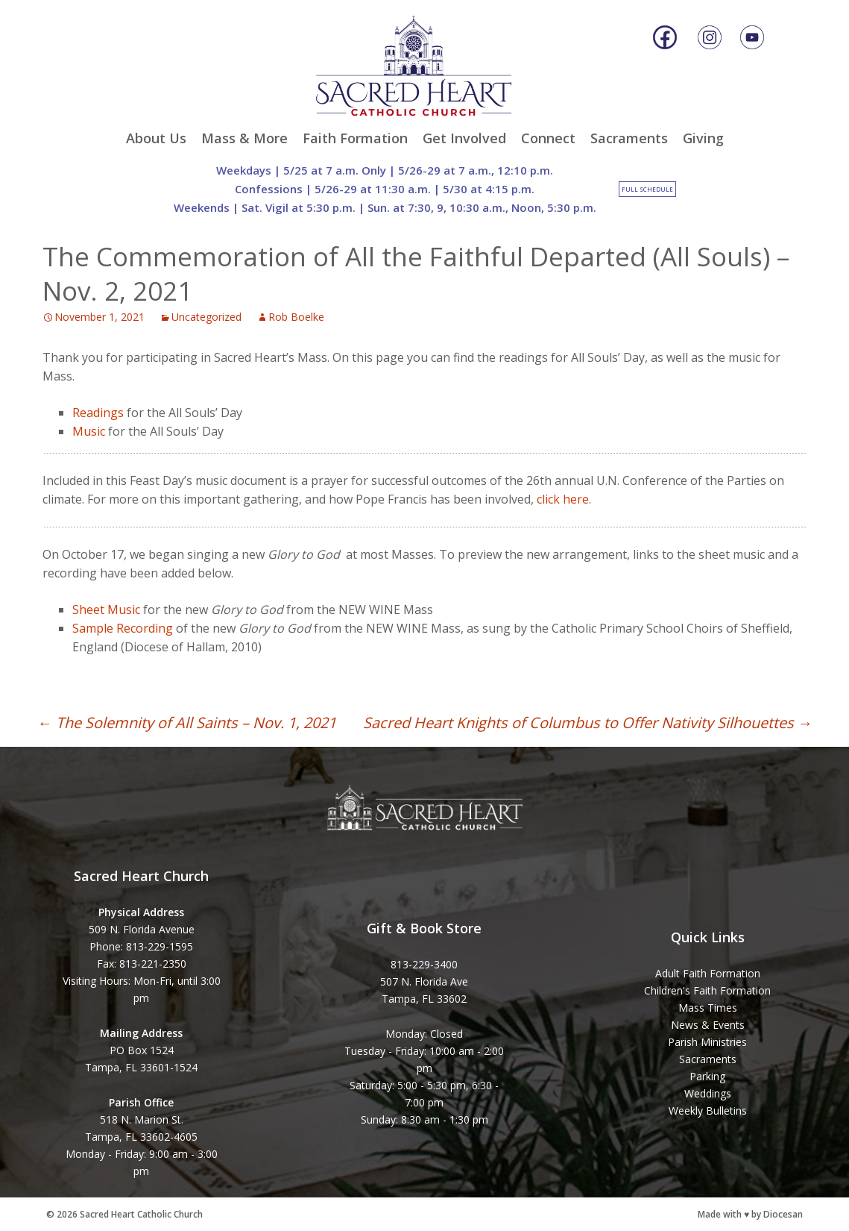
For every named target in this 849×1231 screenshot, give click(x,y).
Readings (98, 412)
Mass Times (707, 1007)
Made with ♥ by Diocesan (750, 1214)
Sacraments (629, 138)
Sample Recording (122, 628)
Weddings (707, 1093)
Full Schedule (647, 189)
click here (563, 499)
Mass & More (244, 138)
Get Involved (464, 138)
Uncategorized (206, 317)
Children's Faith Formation (707, 990)
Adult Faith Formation (707, 973)
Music (88, 431)
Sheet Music (106, 609)
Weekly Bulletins (708, 1110)
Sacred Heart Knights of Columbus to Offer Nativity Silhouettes (587, 722)
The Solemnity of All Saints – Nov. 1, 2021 (186, 722)
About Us (156, 138)
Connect (548, 138)
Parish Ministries (707, 1042)
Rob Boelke (296, 317)
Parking (707, 1076)
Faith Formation (355, 138)
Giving (703, 138)
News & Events (708, 1025)
